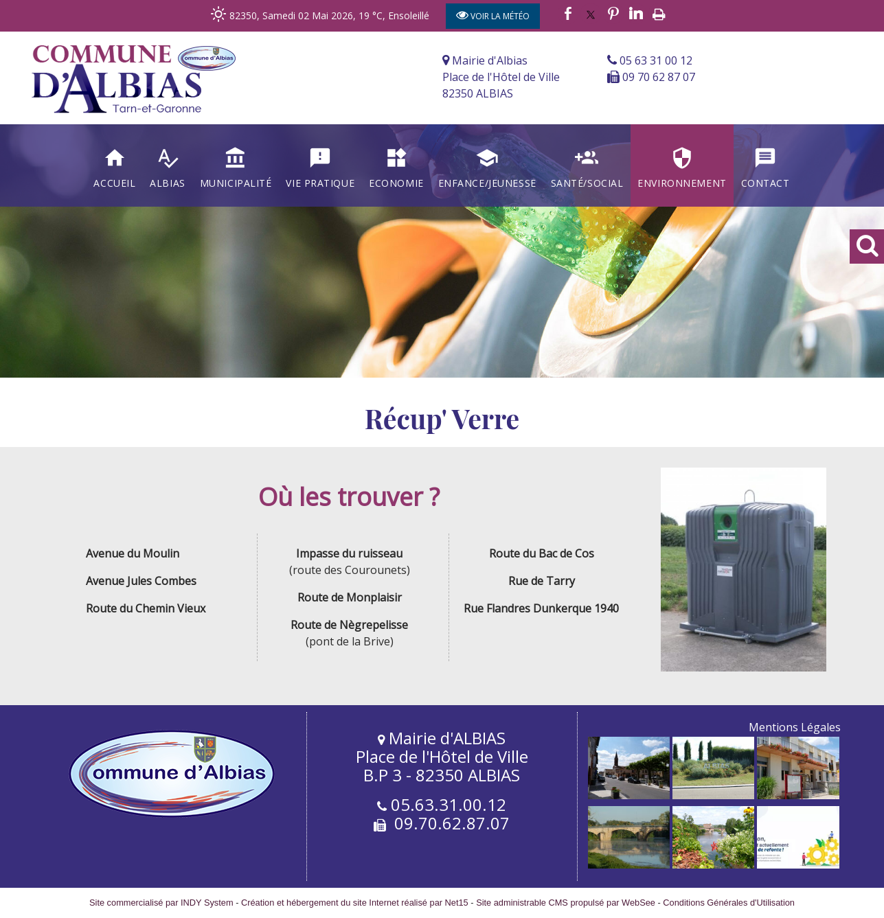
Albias (167, 183)
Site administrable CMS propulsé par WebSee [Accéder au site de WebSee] (565, 902)
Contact (765, 183)
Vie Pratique (320, 183)
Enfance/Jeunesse (487, 183)
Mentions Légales (795, 727)
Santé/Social (587, 183)
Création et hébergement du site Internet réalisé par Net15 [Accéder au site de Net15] (354, 902)
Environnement (681, 183)
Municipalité (236, 183)
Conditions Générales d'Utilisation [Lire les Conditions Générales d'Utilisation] (729, 902)
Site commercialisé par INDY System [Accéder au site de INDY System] (161, 902)
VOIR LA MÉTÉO (493, 15)
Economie (396, 183)
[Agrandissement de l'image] (629, 795)
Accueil (114, 183)
